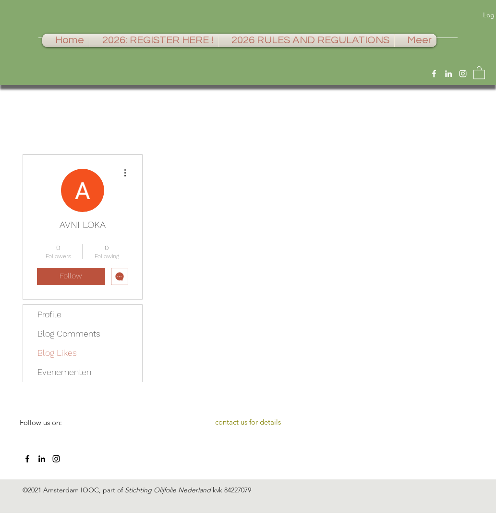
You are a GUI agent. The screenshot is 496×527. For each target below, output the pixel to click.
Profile (49, 314)
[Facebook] (434, 73)
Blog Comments (68, 333)
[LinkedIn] (448, 73)
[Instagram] (463, 73)
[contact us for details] (248, 422)
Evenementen (64, 372)
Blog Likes (57, 353)
